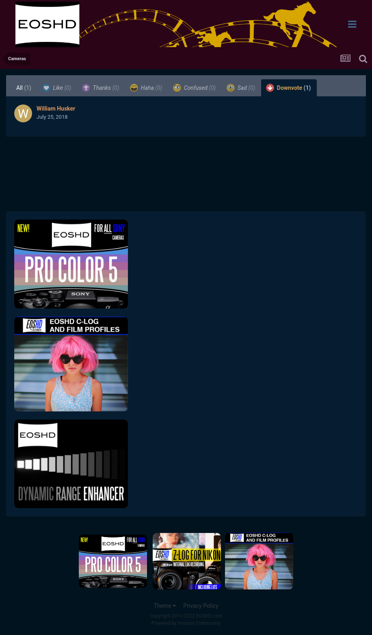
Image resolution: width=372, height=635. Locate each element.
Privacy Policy (200, 605)
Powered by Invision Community (186, 623)
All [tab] (23, 88)
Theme (165, 605)
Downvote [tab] (288, 88)
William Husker (56, 108)
